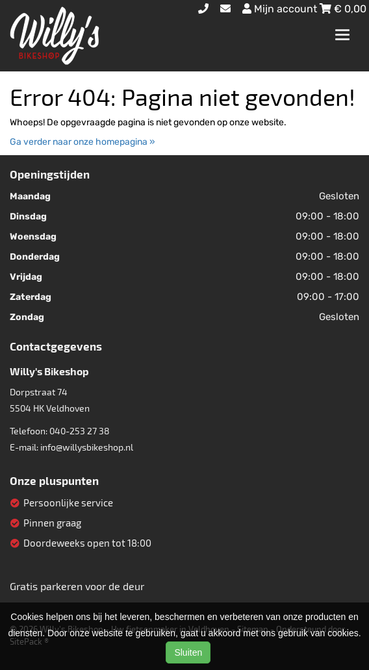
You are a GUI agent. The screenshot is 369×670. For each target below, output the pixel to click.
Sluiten (188, 652)
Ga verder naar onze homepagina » (82, 141)
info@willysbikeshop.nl (86, 447)
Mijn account (281, 9)
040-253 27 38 (79, 430)
